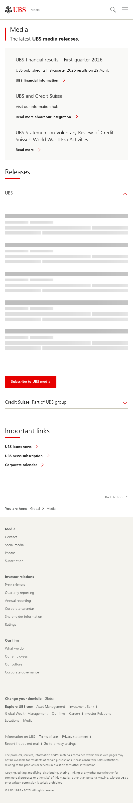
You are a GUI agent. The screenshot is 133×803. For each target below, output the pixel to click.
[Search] (113, 10)
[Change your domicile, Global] (49, 699)
